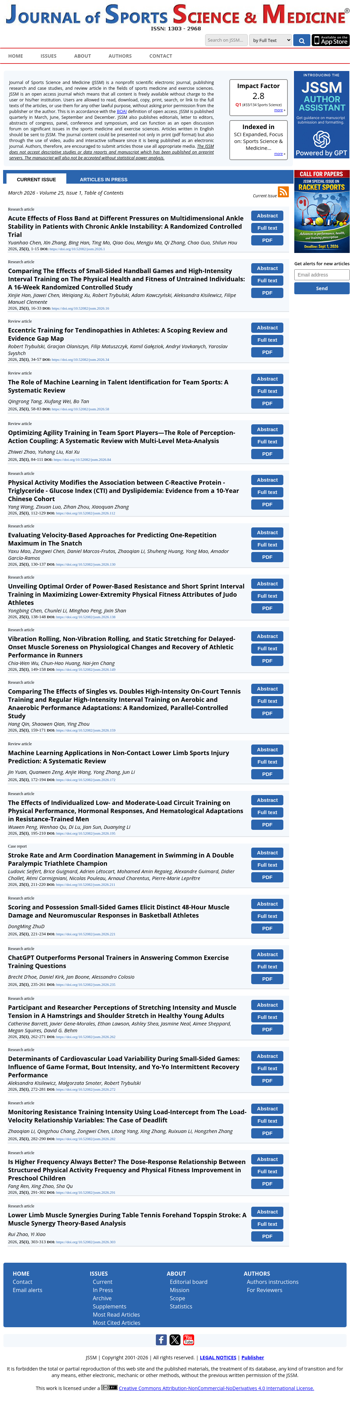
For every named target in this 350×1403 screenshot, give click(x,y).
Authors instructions (272, 1282)
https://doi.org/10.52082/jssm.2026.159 (85, 730)
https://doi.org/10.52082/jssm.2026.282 (85, 1139)
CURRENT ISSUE (36, 179)
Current (102, 1282)
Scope (177, 1298)
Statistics (181, 1306)
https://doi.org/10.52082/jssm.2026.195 (85, 833)
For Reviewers (264, 1290)
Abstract (267, 215)
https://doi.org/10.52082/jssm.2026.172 (85, 780)
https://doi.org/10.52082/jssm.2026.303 (85, 1242)
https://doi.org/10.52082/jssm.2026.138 (85, 617)
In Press (103, 1290)
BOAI (122, 111)
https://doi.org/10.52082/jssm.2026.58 (80, 409)
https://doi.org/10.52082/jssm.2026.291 (85, 1192)
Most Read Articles (116, 1314)
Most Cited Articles (116, 1323)
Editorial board (188, 1282)
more (278, 110)
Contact (22, 1282)
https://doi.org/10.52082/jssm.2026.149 (85, 669)
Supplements (109, 1306)
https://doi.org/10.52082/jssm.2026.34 (80, 359)
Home (21, 1273)
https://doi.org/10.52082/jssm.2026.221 (85, 934)
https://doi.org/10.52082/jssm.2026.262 (85, 1037)
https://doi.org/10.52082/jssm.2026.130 (85, 564)
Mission (179, 1290)
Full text (267, 228)
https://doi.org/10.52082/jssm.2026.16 (80, 308)
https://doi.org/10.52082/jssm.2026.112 (85, 513)
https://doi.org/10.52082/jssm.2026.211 (85, 884)
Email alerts (27, 1290)
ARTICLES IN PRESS (103, 179)
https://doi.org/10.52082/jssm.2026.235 (85, 984)
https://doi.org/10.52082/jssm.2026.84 (82, 459)
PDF (267, 240)
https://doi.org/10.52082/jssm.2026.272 (85, 1089)
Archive (102, 1298)
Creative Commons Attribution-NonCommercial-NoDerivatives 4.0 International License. (216, 1388)
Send (322, 288)
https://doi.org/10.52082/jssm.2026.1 (77, 249)
